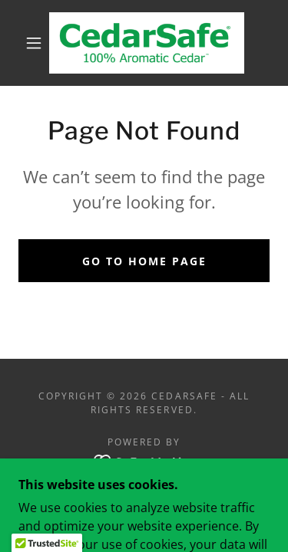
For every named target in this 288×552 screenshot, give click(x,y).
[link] (146, 43)
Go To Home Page (144, 261)
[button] (33, 43)
